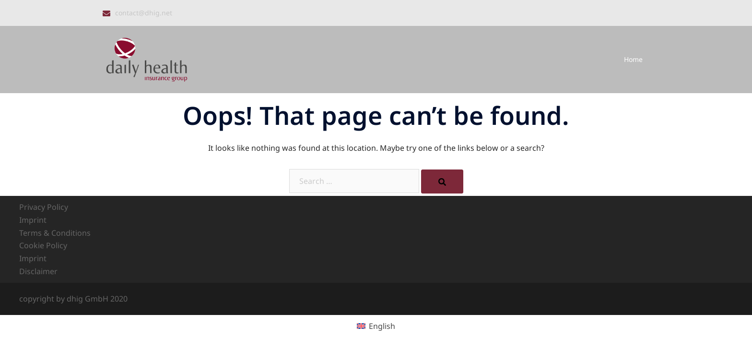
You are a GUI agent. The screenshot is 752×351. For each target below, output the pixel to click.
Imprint (33, 220)
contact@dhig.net (143, 12)
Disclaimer (38, 271)
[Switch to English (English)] (376, 326)
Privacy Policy (43, 207)
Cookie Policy (43, 245)
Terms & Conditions (55, 233)
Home (633, 59)
